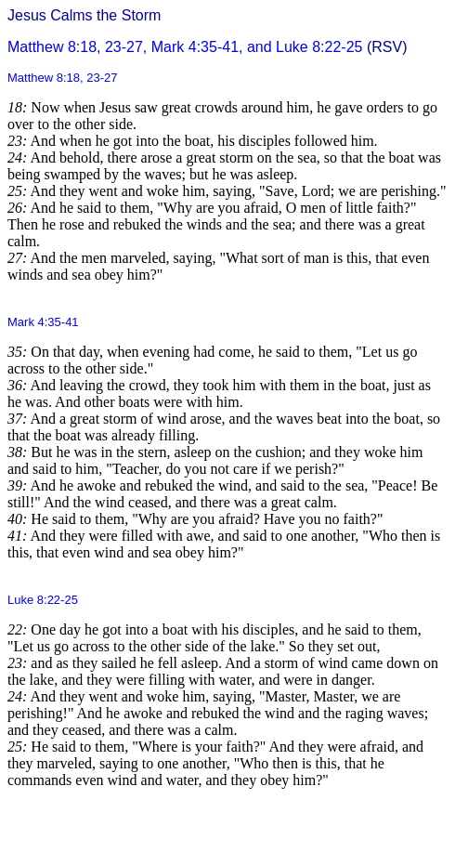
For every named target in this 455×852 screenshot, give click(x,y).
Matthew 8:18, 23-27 (62, 78)
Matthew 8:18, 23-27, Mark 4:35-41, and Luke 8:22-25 (184, 47)
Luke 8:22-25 (42, 600)
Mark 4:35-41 (43, 322)
